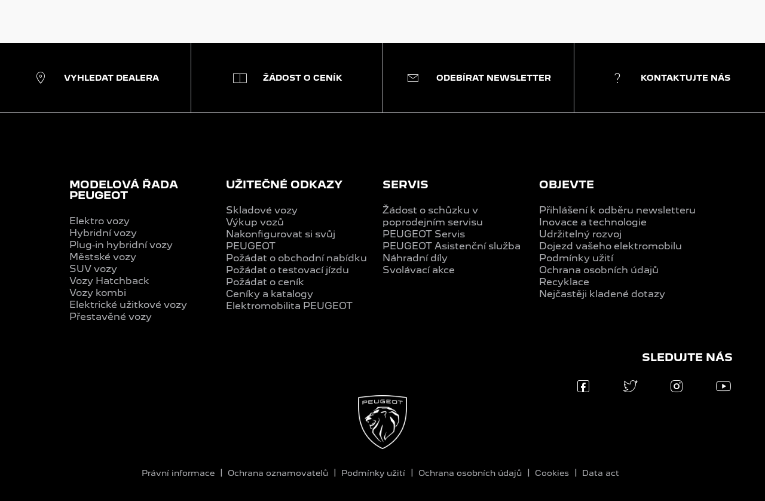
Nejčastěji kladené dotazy (602, 294)
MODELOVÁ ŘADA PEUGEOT (123, 189)
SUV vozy (93, 268)
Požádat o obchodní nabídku (296, 258)
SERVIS (405, 184)
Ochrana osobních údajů (599, 270)
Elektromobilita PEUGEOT (289, 305)
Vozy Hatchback (109, 280)
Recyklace (564, 282)
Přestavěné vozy (110, 316)
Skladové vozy (262, 210)
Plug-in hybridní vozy (121, 244)
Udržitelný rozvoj (580, 234)
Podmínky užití (576, 258)
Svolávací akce (418, 270)
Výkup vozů (255, 222)
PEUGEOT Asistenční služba (451, 246)
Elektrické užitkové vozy (128, 304)
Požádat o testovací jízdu (287, 270)
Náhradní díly (415, 258)
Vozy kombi (97, 292)
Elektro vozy (99, 221)
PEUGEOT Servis (423, 234)
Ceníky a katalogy (269, 294)
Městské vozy (102, 256)
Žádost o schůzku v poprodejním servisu (432, 216)
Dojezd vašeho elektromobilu (610, 246)
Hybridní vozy (103, 233)
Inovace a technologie (593, 222)
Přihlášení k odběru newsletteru (617, 210)
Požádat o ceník (265, 282)
